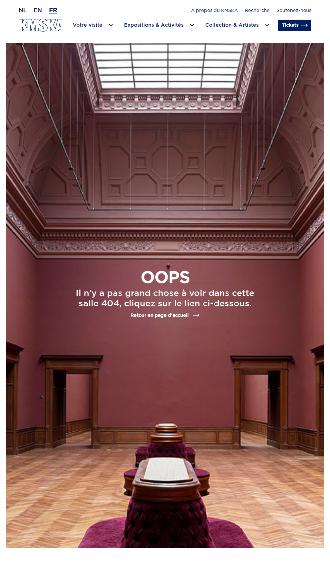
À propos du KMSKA (214, 10)
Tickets (295, 25)
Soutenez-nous (294, 10)
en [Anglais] (38, 11)
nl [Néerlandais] (23, 11)
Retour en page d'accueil (165, 315)
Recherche (257, 10)
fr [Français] (53, 11)
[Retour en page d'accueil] (42, 25)
